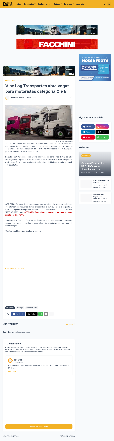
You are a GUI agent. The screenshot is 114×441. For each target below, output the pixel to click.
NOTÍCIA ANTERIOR (11, 436)
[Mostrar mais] (51, 314)
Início (19, 4)
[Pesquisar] (109, 4)
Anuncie (80, 4)
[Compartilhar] (70, 98)
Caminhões (29, 4)
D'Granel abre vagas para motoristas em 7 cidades (100, 197)
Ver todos (69, 324)
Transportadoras (31, 308)
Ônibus (57, 4)
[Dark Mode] (104, 4)
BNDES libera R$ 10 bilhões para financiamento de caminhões (101, 183)
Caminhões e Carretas (14, 268)
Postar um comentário (39, 426)
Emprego (68, 4)
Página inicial (10, 80)
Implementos (44, 4)
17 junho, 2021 (18, 362)
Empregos (20, 80)
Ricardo (18, 360)
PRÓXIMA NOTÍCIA (67, 436)
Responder (12, 371)
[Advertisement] (57, 17)
